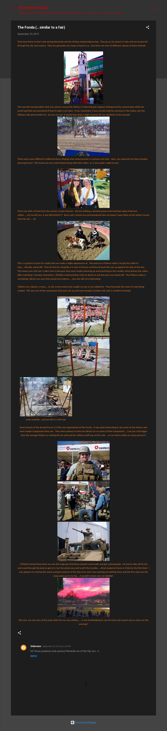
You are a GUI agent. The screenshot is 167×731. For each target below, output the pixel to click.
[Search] (154, 9)
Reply (33, 656)
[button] (148, 27)
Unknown (35, 646)
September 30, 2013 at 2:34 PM (56, 646)
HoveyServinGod (33, 8)
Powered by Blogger (84, 722)
